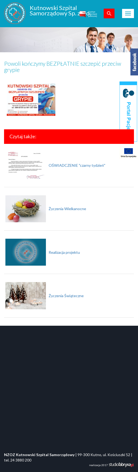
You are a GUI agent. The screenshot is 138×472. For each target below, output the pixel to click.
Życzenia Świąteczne (66, 295)
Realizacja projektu (64, 252)
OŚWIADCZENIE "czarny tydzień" (77, 165)
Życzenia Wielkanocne (67, 208)
